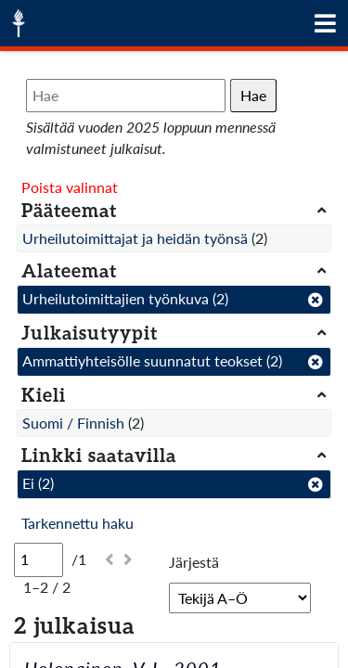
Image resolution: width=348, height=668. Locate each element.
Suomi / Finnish (73, 422)
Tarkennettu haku (77, 523)
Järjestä (194, 562)
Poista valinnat (69, 187)
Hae (253, 95)
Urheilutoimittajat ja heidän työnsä (135, 238)
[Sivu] (38, 559)
